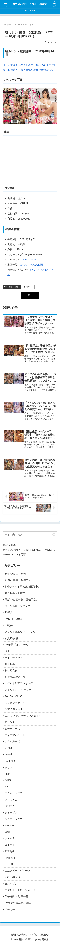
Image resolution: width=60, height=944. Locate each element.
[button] (54, 534)
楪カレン (29, 287)
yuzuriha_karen (28, 259)
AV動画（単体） (12, 287)
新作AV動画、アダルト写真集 (30, 4)
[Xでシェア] (30, 295)
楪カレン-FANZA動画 (30, 264)
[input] (30, 534)
